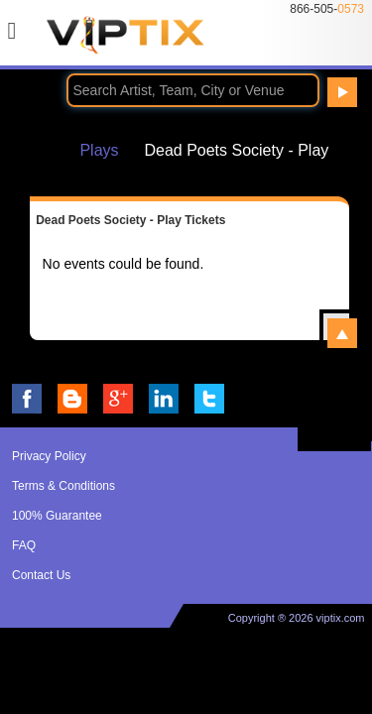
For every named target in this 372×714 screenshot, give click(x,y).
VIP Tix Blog (72, 399)
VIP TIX (125, 40)
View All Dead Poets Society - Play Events (342, 333)
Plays (98, 149)
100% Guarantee (57, 516)
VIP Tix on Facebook (27, 399)
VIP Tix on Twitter (209, 399)
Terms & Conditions (63, 486)
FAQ (24, 545)
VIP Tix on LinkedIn (164, 399)
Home (39, 149)
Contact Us (41, 575)
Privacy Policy (49, 456)
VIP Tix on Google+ (118, 399)
